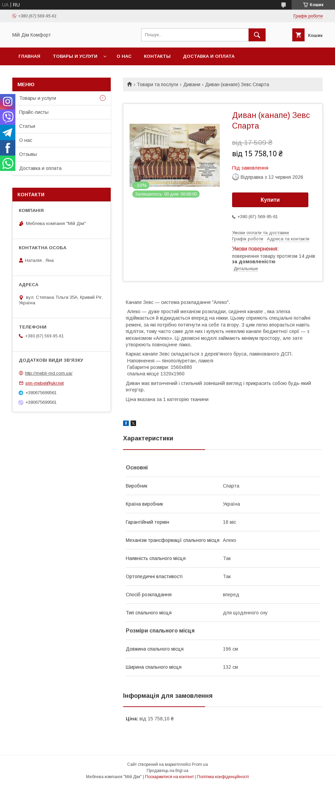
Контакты (157, 56)
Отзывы (28, 154)
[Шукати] (257, 34)
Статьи (27, 126)
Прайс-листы (34, 112)
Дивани (191, 84)
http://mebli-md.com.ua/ (48, 373)
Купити (270, 200)
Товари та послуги (157, 84)
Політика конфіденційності (223, 776)
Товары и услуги (75, 56)
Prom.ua (200, 764)
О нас (124, 56)
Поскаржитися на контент (169, 776)
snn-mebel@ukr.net (44, 383)
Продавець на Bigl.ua (167, 770)
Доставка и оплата (208, 56)
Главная (29, 56)
